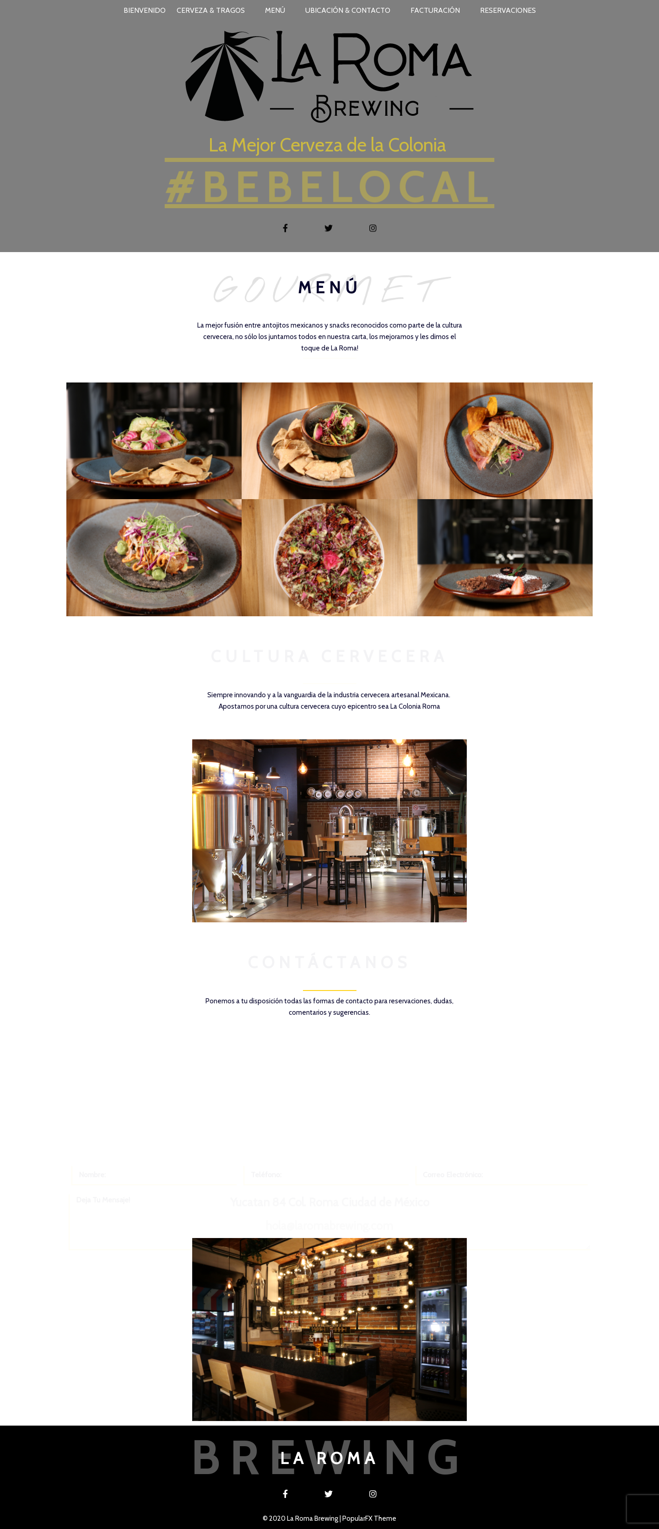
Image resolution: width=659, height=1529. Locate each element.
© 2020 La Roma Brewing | (302, 1518)
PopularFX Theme (369, 1518)
